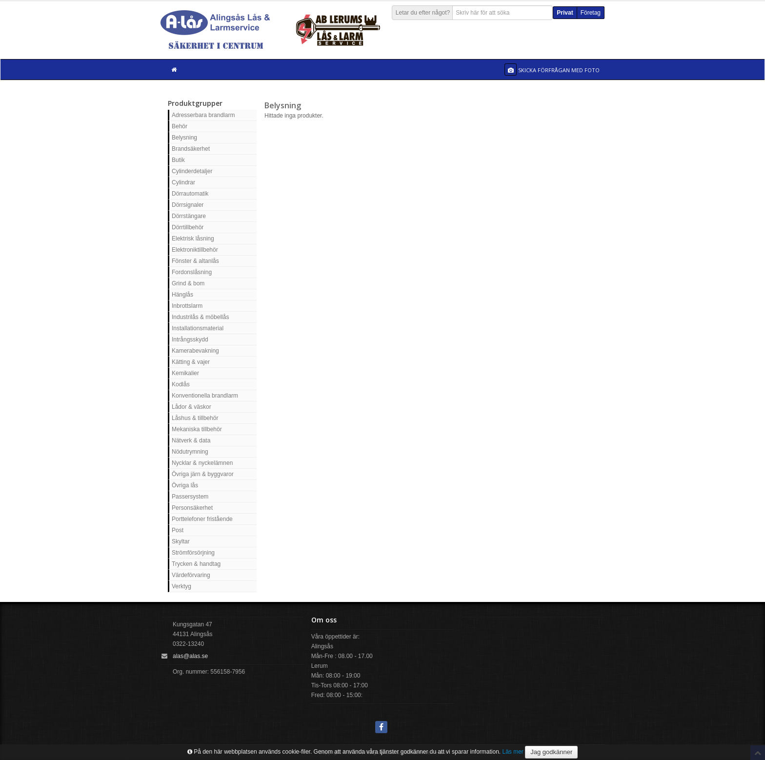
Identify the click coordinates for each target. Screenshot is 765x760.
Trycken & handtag (196, 563)
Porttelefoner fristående (202, 519)
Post (177, 530)
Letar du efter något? (423, 12)
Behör (179, 126)
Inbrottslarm (187, 305)
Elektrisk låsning (193, 238)
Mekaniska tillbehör (197, 429)
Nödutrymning (190, 451)
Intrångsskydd (190, 339)
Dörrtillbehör (187, 227)
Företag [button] (591, 12)
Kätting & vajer (191, 362)
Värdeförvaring (191, 575)
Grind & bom (188, 283)
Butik (178, 160)
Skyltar (181, 541)
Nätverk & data (191, 440)
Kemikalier (185, 373)
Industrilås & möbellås (200, 317)
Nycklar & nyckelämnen (202, 463)
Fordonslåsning (192, 272)
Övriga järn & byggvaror (203, 474)
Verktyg (181, 586)
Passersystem (190, 496)
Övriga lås (185, 485)
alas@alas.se (190, 656)
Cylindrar (183, 182)
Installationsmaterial (197, 328)
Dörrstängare (189, 216)
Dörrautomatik (190, 193)
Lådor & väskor (191, 406)
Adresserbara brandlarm (203, 115)
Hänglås (182, 294)
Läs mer (513, 751)
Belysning (184, 137)
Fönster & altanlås (195, 261)
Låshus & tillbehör (195, 418)
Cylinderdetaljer (192, 171)
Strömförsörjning (193, 552)
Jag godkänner (551, 752)
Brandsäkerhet (191, 148)
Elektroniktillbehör (195, 249)
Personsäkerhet (192, 507)
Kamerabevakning (195, 350)
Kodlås (181, 384)
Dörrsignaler (187, 204)
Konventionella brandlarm (205, 395)
